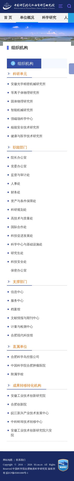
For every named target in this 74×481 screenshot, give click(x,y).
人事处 (15, 183)
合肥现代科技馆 (22, 335)
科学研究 (49, 18)
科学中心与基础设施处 (26, 244)
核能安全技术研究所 (25, 127)
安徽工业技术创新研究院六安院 (31, 431)
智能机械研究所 (22, 110)
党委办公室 (19, 166)
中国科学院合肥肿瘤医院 (28, 365)
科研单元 (20, 74)
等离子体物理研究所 (25, 92)
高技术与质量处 (22, 218)
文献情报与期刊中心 (25, 318)
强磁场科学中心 (22, 118)
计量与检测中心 (22, 326)
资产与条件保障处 (23, 201)
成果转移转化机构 (27, 385)
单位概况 (27, 18)
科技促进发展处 (22, 235)
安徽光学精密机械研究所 (28, 84)
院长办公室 (19, 157)
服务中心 (17, 300)
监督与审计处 (20, 175)
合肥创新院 (19, 404)
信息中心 (17, 292)
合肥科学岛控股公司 (25, 356)
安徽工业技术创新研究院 (28, 395)
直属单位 (20, 347)
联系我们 (20, 460)
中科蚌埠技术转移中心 (26, 421)
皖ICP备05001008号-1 (17, 473)
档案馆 (15, 309)
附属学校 (17, 374)
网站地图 (7, 460)
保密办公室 (19, 270)
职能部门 (20, 147)
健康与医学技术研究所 (26, 136)
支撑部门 (20, 282)
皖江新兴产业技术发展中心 (30, 413)
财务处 (15, 192)
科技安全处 (19, 261)
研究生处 (17, 253)
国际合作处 (19, 227)
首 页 (8, 18)
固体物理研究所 (22, 101)
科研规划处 (19, 209)
